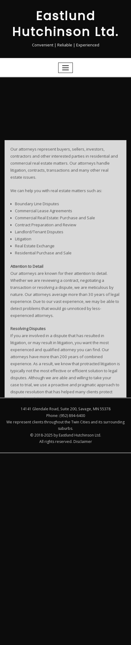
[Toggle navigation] (65, 66)
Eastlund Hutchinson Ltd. (66, 23)
